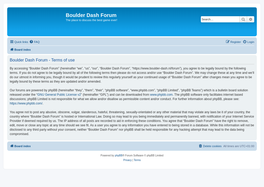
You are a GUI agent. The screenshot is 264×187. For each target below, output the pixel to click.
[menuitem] (34, 42)
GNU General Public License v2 (59, 94)
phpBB (118, 155)
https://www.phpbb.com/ (26, 103)
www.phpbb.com (161, 94)
